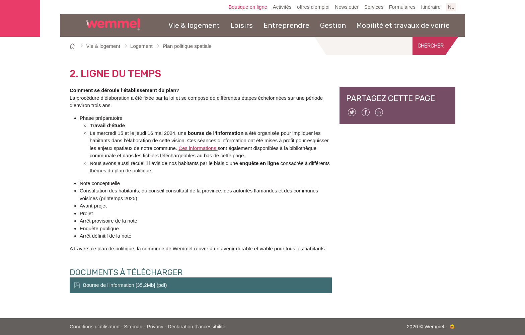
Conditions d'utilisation (95, 326)
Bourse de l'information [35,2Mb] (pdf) (125, 285)
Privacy (155, 326)
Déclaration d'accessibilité (196, 326)
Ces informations (198, 148)
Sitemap (133, 326)
